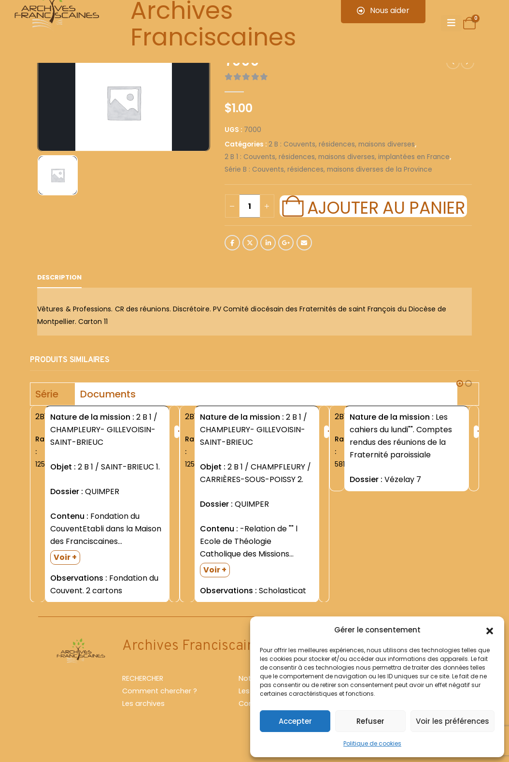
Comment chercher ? (159, 691)
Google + (286, 242)
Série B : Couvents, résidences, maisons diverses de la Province (328, 169)
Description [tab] (59, 277)
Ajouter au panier (386, 206)
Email (304, 242)
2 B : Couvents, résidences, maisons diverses (342, 144)
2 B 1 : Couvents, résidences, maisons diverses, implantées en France (337, 156)
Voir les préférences (452, 721)
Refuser (370, 721)
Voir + (65, 557)
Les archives (143, 704)
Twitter (250, 242)
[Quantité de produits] (249, 206)
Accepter (295, 721)
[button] (490, 630)
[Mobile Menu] (451, 23)
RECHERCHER (142, 679)
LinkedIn (268, 242)
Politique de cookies (372, 743)
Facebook (232, 242)
